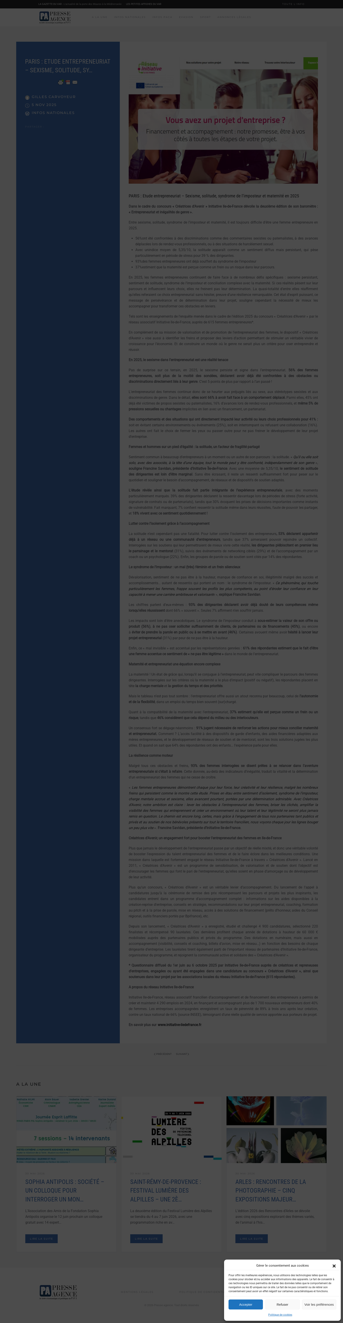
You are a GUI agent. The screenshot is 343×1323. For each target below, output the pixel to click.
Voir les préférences (319, 1304)
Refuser (282, 1304)
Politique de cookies (280, 1314)
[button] (334, 1265)
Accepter (245, 1304)
